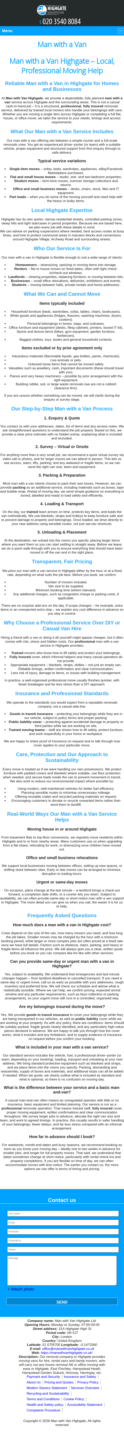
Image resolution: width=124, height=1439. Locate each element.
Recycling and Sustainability (48, 1393)
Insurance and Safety (80, 1377)
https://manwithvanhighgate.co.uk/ (66, 1353)
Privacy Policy (88, 1382)
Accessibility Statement (84, 1405)
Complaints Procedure (43, 1410)
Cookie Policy (73, 1399)
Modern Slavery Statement (47, 1388)
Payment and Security (43, 1377)
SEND (62, 1302)
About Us (34, 1382)
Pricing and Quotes (59, 1382)
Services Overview (85, 1388)
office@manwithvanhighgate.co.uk (68, 1349)
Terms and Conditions (43, 1399)
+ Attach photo (20, 1289)
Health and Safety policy (45, 1405)
